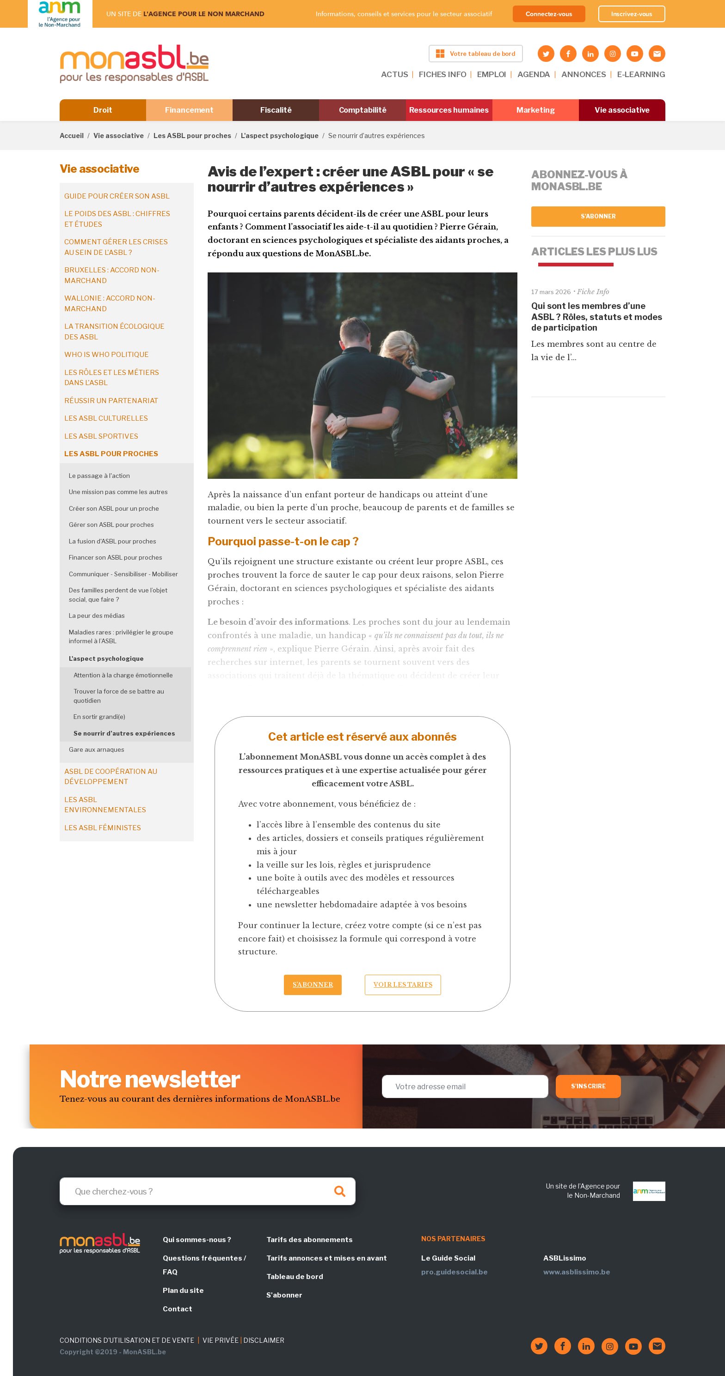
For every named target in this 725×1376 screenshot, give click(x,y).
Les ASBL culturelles (106, 418)
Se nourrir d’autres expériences (124, 733)
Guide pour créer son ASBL (117, 196)
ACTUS (394, 74)
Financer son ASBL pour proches (115, 557)
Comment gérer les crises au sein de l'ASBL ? (116, 247)
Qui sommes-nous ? (197, 1240)
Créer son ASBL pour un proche (114, 508)
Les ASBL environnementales (105, 805)
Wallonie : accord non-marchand (109, 303)
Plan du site (183, 1290)
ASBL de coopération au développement (110, 776)
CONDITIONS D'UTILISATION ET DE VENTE (127, 1340)
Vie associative (622, 110)
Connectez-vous (549, 13)
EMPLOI (491, 74)
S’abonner (313, 984)
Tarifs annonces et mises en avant (326, 1258)
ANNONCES (583, 74)
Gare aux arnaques (96, 749)
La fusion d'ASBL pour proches (112, 541)
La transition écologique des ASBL (114, 331)
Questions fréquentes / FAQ (204, 1265)
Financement (189, 110)
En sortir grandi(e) (99, 716)
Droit (102, 110)
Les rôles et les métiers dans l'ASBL (111, 377)
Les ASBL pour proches (192, 135)
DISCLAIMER (263, 1340)
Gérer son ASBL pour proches (111, 524)
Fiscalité (275, 110)
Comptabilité (363, 110)
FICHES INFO (442, 74)
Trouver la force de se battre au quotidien (119, 696)
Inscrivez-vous (632, 13)
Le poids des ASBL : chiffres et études (117, 219)
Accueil (72, 135)
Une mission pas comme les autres (118, 491)
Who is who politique (106, 354)
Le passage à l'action (99, 475)
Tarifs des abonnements (309, 1240)
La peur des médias (97, 615)
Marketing (535, 110)
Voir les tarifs (403, 984)
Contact (177, 1309)
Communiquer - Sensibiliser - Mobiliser (123, 574)
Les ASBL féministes (102, 828)
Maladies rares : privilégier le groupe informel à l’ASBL (121, 636)
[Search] (208, 1191)
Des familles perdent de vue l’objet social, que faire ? (118, 594)
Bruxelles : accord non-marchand (112, 275)
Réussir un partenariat (111, 401)
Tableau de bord (294, 1277)
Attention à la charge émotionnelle (123, 675)
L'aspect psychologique (280, 135)
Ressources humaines (449, 110)
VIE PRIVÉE (221, 1340)
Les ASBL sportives (101, 436)
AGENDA (533, 74)
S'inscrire (588, 1086)
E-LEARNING (641, 74)
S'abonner (598, 216)
